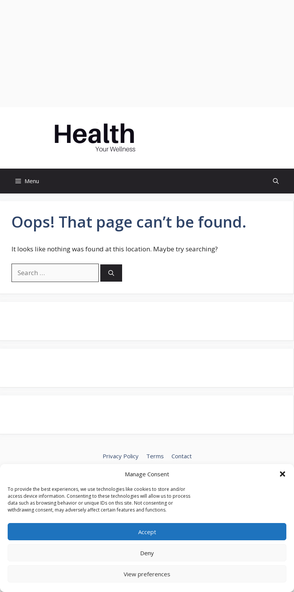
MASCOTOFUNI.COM (209, 137)
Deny (147, 553)
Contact (182, 456)
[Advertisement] (147, 53)
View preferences (147, 574)
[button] (282, 474)
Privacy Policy (121, 456)
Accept (147, 532)
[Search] (111, 273)
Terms (155, 456)
